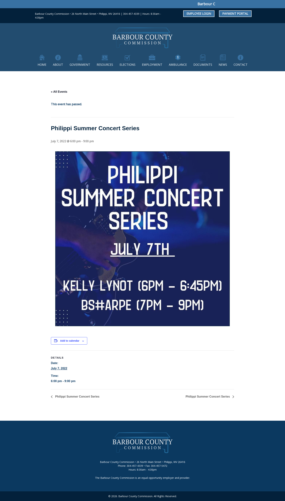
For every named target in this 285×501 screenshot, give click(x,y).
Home (42, 65)
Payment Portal (235, 14)
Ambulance (178, 65)
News (223, 65)
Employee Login (198, 14)
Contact (241, 65)
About (58, 65)
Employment (152, 65)
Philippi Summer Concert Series (76, 396)
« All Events (59, 91)
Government (80, 65)
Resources (105, 65)
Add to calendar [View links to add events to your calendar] (69, 340)
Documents (202, 65)
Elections (127, 65)
